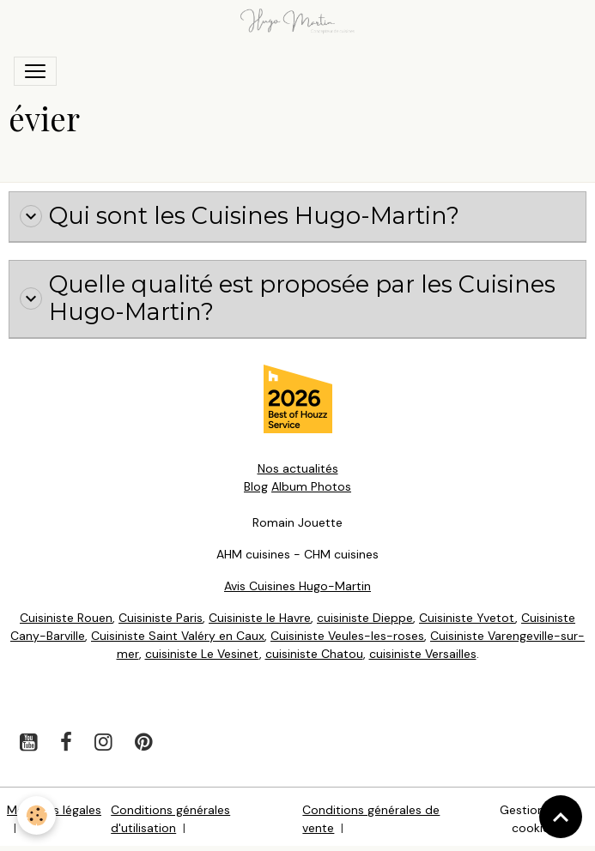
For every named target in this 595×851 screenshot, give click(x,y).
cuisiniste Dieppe (365, 617)
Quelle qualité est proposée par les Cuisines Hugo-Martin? (288, 299)
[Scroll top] (560, 816)
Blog (256, 486)
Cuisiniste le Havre (260, 617)
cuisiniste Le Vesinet (202, 653)
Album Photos (311, 486)
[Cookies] (36, 815)
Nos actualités (298, 468)
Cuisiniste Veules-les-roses (347, 635)
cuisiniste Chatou (314, 653)
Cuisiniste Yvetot (467, 617)
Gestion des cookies (534, 819)
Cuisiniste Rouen (66, 617)
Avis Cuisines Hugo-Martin (297, 586)
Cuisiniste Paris (160, 617)
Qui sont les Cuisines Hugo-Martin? (239, 216)
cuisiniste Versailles (423, 653)
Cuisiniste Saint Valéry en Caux (177, 635)
